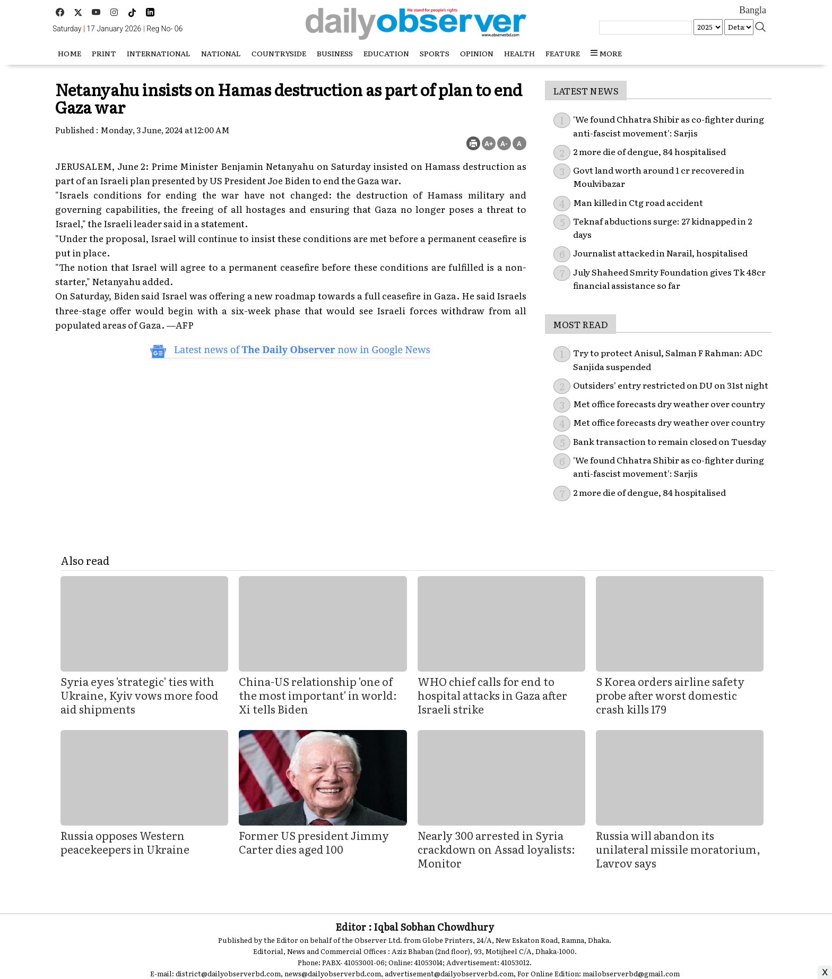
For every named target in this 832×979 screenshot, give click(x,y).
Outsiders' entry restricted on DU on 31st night (670, 385)
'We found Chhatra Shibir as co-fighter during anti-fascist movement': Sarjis (668, 466)
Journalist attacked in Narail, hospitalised (660, 252)
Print (104, 53)
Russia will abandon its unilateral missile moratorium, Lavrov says (678, 849)
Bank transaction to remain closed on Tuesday (669, 441)
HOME (69, 53)
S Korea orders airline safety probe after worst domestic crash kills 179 (670, 695)
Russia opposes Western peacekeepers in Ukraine (126, 842)
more (606, 53)
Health (519, 53)
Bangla (752, 10)
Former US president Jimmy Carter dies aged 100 (314, 842)
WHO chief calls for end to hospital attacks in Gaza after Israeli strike (492, 695)
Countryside (279, 53)
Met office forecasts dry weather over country (669, 403)
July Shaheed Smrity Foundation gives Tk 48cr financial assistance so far (669, 278)
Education (386, 53)
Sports (434, 53)
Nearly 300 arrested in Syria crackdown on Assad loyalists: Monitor (496, 849)
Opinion (476, 53)
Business (335, 53)
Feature (562, 53)
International (158, 53)
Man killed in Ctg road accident (638, 202)
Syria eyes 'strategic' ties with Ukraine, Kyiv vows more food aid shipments (139, 695)
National (221, 53)
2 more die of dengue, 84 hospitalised (649, 151)
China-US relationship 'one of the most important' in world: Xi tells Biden (318, 695)
